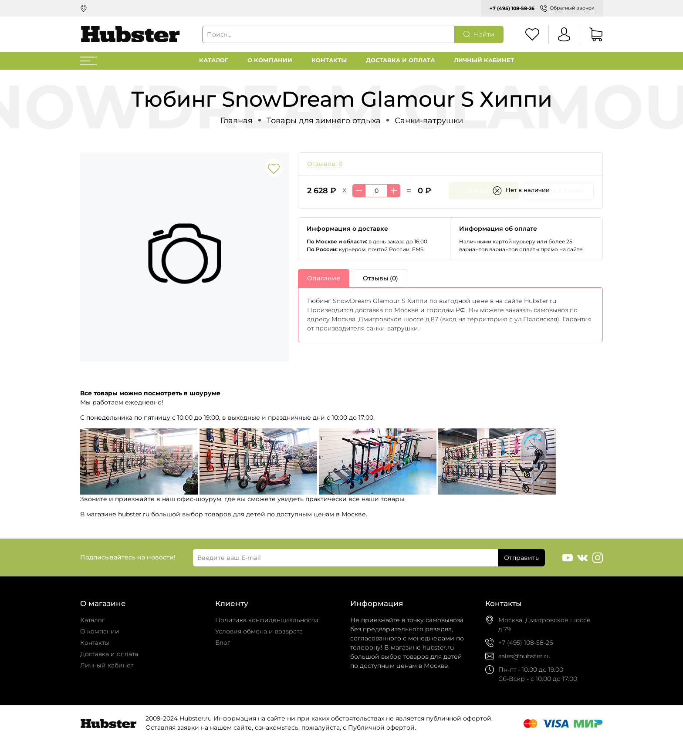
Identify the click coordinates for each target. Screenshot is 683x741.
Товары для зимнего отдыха (324, 120)
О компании (269, 60)
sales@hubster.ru (524, 656)
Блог (222, 643)
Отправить (521, 558)
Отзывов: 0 (324, 164)
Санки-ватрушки (429, 120)
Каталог (213, 60)
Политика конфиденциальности (266, 620)
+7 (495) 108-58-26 (512, 8)
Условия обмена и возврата (259, 631)
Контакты (329, 60)
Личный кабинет (484, 60)
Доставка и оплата (400, 60)
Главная (236, 120)
